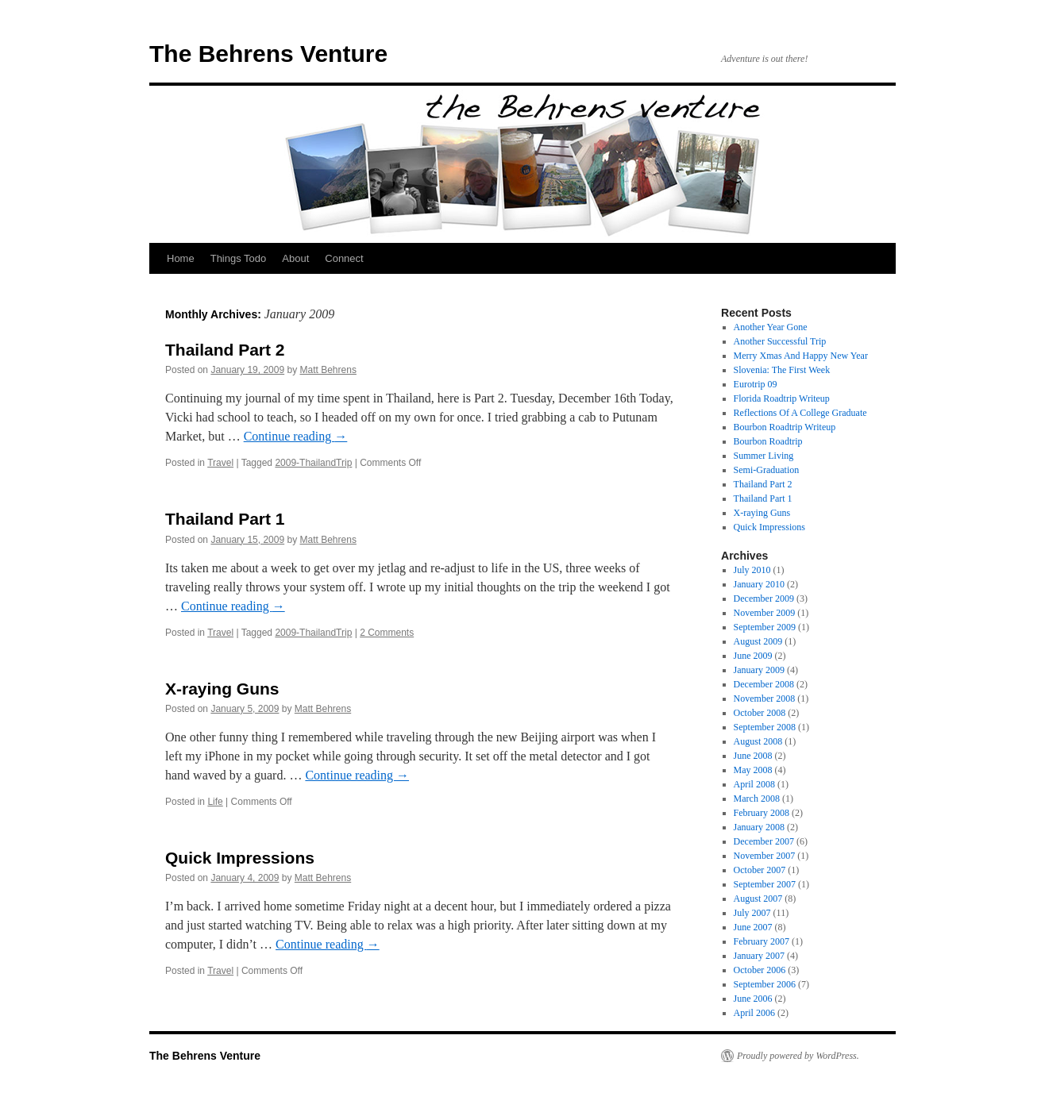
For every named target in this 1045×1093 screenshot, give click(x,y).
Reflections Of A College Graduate (800, 412)
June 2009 (753, 655)
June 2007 (753, 927)
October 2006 (760, 970)
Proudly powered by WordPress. (798, 1055)
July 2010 (752, 569)
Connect (344, 258)
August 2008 (758, 741)
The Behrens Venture (268, 53)
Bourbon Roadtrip (768, 441)
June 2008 (753, 755)
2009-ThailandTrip (313, 462)
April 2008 (754, 784)
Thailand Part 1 (225, 519)
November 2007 (765, 855)
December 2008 (764, 684)
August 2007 (758, 898)
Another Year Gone (771, 327)
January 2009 (759, 669)
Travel (220, 462)
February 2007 (761, 941)
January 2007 (759, 955)
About (295, 258)
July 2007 (752, 912)
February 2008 (761, 812)
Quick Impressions (239, 858)
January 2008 (759, 827)
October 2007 (760, 870)
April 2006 (754, 1012)
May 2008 (753, 769)
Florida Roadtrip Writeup (782, 398)
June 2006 (753, 998)
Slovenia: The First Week (782, 369)
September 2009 (765, 627)
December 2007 (764, 841)
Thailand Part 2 (225, 350)
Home (181, 258)
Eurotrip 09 (755, 384)
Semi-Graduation (767, 469)
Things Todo (238, 258)
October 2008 (760, 712)
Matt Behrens (328, 369)
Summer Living (764, 455)
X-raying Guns (222, 688)
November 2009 (765, 612)
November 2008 (765, 698)
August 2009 (758, 641)
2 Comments (387, 632)
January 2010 (759, 584)
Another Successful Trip (780, 341)
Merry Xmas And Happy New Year (801, 355)
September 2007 (765, 884)
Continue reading (296, 436)
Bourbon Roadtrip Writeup (785, 427)
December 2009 (764, 598)
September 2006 (765, 984)
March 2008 (757, 798)
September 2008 (765, 727)
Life (214, 801)
